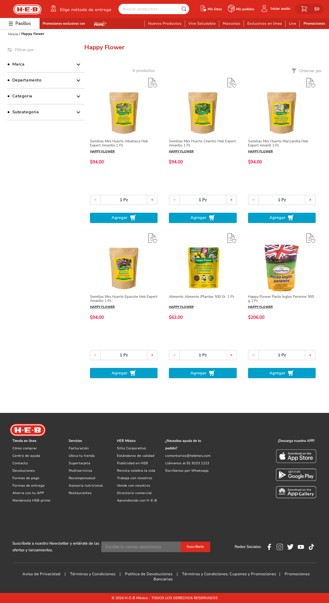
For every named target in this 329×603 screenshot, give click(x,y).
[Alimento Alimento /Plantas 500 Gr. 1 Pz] (203, 305)
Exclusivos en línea (264, 23)
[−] (95, 200)
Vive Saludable (202, 23)
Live (292, 23)
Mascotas (231, 23)
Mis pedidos (245, 9)
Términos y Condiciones (92, 574)
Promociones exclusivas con (64, 23)
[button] (80, 8)
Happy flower (32, 34)
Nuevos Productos (164, 23)
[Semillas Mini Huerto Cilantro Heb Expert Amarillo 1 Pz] (203, 150)
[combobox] (153, 9)
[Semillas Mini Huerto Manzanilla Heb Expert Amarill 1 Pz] (282, 150)
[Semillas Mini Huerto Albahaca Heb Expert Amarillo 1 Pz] (124, 150)
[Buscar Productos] (185, 9)
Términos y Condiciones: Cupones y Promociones (229, 574)
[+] (152, 200)
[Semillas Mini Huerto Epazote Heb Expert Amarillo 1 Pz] (124, 305)
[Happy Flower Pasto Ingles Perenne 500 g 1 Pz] (282, 305)
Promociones (314, 23)
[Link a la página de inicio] (13, 34)
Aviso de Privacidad (41, 574)
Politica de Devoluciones (148, 574)
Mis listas (215, 9)
